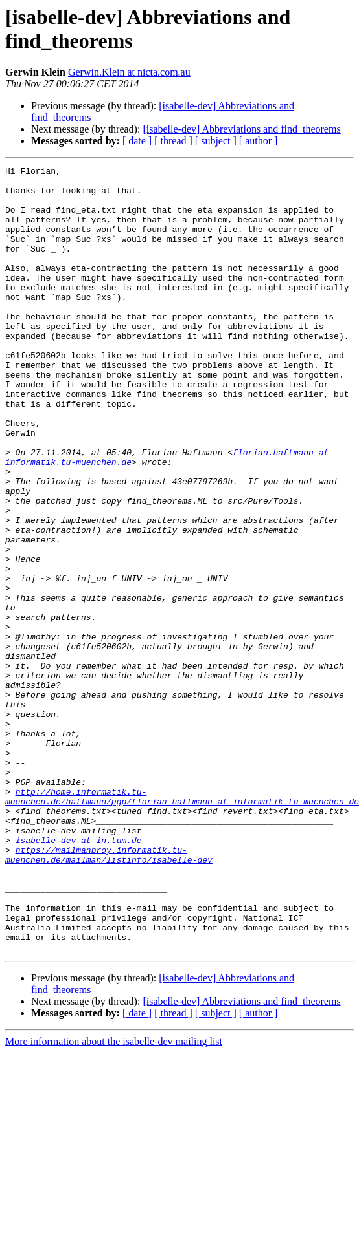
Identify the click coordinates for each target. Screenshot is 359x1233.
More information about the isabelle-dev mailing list (113, 1198)
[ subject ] (216, 140)
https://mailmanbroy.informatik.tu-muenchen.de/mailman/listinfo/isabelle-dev (109, 993)
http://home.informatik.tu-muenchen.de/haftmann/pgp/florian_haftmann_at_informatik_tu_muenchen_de (182, 923)
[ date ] (137, 140)
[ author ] (258, 140)
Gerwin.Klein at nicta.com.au (129, 72)
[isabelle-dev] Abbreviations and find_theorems (241, 128)
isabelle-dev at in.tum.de (79, 975)
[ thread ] (173, 140)
